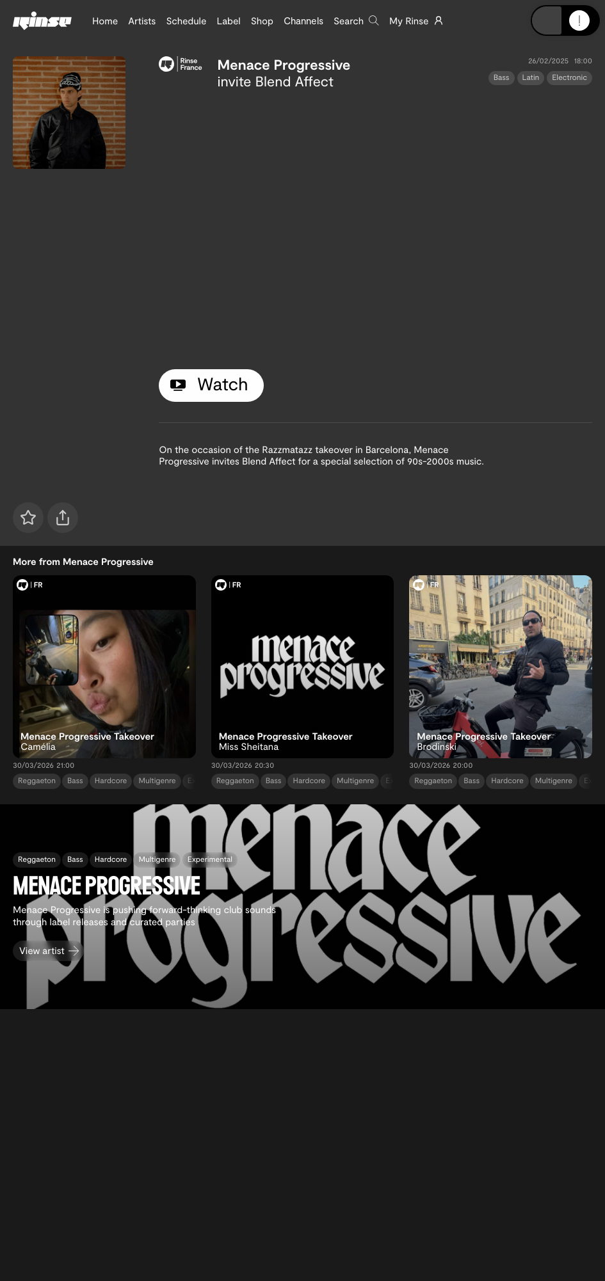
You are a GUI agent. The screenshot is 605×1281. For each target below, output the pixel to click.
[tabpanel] (375, 227)
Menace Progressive (284, 64)
